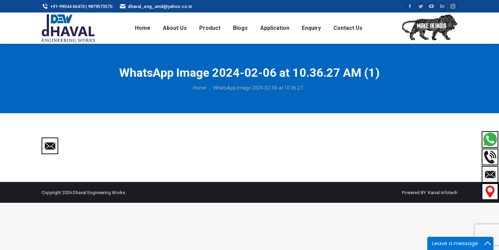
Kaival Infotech (442, 192)
